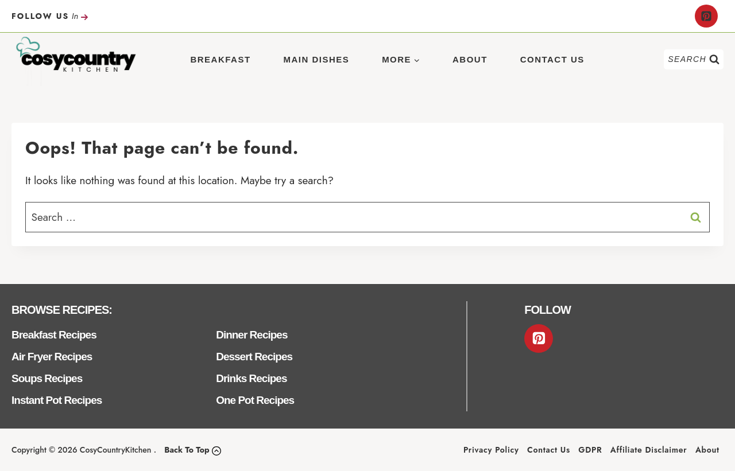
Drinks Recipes (251, 378)
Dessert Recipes (254, 357)
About (470, 59)
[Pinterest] (706, 16)
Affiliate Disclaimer (648, 450)
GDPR (590, 450)
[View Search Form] (694, 59)
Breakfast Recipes (53, 335)
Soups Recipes (46, 378)
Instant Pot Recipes (56, 400)
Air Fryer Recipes (51, 357)
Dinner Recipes (251, 335)
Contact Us (552, 59)
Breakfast (220, 59)
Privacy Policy (491, 450)
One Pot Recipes (255, 400)
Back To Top (186, 450)
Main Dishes (316, 59)
